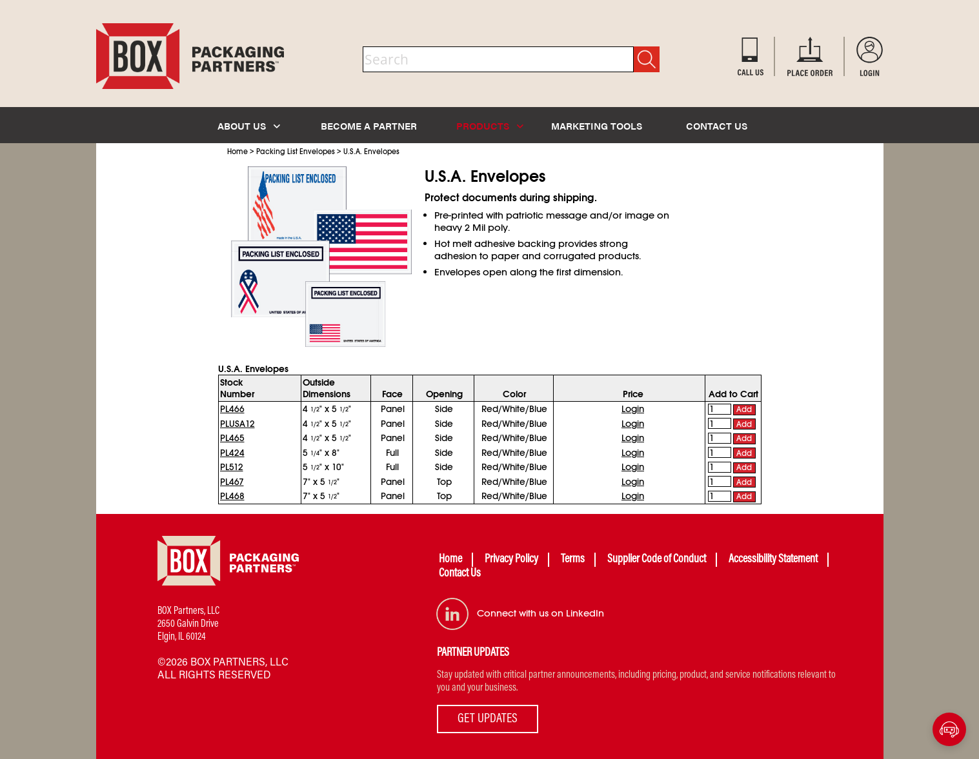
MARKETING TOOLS (596, 125)
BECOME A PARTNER (369, 125)
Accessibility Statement (773, 560)
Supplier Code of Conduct (656, 560)
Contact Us (460, 574)
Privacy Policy (511, 560)
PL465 (232, 438)
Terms (573, 560)
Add (744, 409)
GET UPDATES (488, 719)
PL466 (232, 409)
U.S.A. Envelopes (371, 151)
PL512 (231, 467)
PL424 (232, 452)
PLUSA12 (237, 423)
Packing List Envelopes (295, 151)
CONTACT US (716, 125)
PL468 (232, 496)
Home (237, 151)
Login (632, 409)
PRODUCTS (489, 125)
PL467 (232, 482)
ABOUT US (248, 125)
